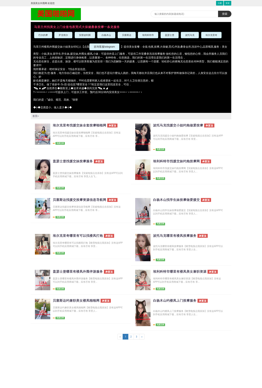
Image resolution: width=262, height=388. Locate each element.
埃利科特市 (148, 35)
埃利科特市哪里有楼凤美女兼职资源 (181, 271)
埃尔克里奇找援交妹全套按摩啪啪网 (81, 125)
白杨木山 (106, 35)
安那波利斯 (85, 35)
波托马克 (189, 35)
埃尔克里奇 (211, 35)
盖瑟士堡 (169, 35)
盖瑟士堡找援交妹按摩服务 (74, 161)
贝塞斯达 (126, 35)
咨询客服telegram (104, 46)
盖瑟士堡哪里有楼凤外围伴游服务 (79, 271)
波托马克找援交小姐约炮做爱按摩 (179, 125)
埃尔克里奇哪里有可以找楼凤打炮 (79, 236)
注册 (220, 3)
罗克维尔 (63, 35)
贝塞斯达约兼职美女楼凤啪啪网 (77, 301)
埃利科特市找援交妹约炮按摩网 (177, 161)
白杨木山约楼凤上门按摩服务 (176, 301)
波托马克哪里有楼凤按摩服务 (176, 236)
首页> (35, 116)
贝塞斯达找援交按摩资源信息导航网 (81, 200)
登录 (228, 3)
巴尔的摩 (43, 35)
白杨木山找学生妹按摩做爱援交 (177, 200)
